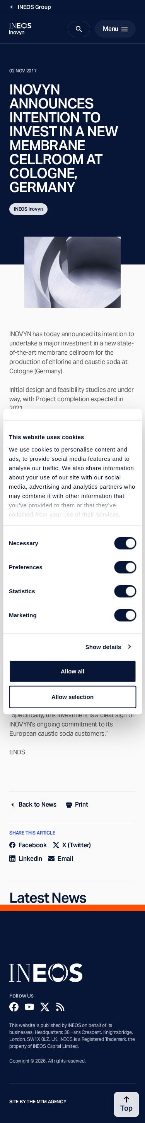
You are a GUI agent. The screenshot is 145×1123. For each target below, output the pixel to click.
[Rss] (60, 1006)
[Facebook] (14, 1006)
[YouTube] (29, 1006)
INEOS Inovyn (28, 209)
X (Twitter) (72, 845)
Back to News (32, 804)
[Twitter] (44, 1006)
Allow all (72, 671)
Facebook (28, 845)
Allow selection (72, 696)
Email (60, 858)
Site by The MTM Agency (38, 1101)
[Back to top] (126, 1104)
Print (77, 804)
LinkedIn (25, 858)
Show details (103, 646)
